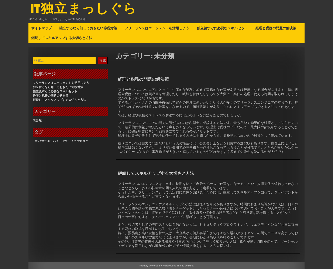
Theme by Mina (185, 265)
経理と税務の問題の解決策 (275, 28)
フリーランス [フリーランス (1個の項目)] (69, 141)
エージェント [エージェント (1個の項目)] (54, 141)
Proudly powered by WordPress (157, 265)
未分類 (37, 120)
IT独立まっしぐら (83, 9)
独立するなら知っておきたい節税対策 (88, 28)
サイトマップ (41, 28)
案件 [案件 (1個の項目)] (85, 141)
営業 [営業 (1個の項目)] (79, 141)
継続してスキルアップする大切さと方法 (61, 38)
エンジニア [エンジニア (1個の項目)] (41, 141)
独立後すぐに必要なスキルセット (222, 28)
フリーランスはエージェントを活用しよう (157, 28)
